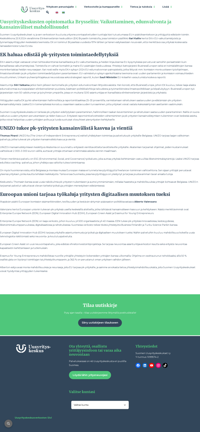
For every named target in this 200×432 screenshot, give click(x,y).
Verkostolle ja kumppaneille (103, 7)
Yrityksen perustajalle (61, 7)
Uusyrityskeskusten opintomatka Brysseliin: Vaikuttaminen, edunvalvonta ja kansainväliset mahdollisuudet (85, 24)
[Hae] (47, 12)
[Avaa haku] (8, 424)
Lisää (167, 7)
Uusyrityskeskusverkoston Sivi (33, 417)
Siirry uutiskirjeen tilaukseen (100, 322)
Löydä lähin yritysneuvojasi (90, 375)
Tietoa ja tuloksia (142, 7)
